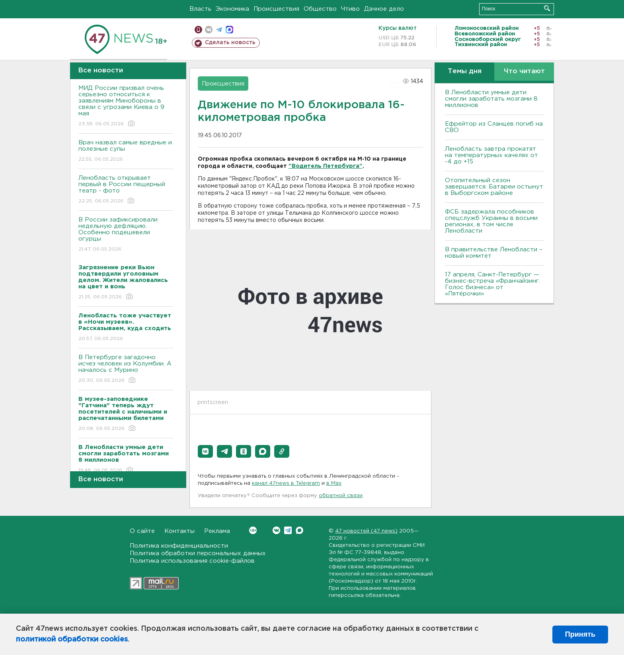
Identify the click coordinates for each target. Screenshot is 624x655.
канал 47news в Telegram (286, 483)
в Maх (333, 483)
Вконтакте (253, 530)
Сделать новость (230, 42)
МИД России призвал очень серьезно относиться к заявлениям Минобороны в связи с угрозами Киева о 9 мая (126, 106)
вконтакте (209, 29)
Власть (200, 9)
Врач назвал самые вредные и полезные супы (126, 151)
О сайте (142, 531)
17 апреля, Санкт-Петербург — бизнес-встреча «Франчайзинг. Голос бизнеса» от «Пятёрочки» (492, 284)
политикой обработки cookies (72, 639)
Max (299, 530)
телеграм (219, 29)
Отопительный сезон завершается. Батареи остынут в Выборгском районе (494, 187)
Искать (547, 8)
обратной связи (341, 496)
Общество (320, 9)
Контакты (179, 531)
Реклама (217, 531)
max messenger (229, 29)
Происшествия (276, 9)
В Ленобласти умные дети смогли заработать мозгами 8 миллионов (491, 99)
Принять (580, 634)
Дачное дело (384, 9)
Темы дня (465, 71)
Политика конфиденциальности (179, 545)
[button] (205, 451)
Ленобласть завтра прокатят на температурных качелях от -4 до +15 (491, 155)
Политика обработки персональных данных (198, 553)
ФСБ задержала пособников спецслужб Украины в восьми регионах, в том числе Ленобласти (491, 221)
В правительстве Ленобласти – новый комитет (493, 253)
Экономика (232, 9)
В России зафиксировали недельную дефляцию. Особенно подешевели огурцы (126, 235)
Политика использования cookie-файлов (192, 561)
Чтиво (350, 9)
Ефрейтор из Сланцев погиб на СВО (494, 127)
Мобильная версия (198, 29)
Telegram (288, 530)
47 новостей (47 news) (366, 531)
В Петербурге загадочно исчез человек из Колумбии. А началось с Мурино (126, 369)
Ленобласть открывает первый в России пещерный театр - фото (126, 189)
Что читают (524, 71)
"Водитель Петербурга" (326, 166)
